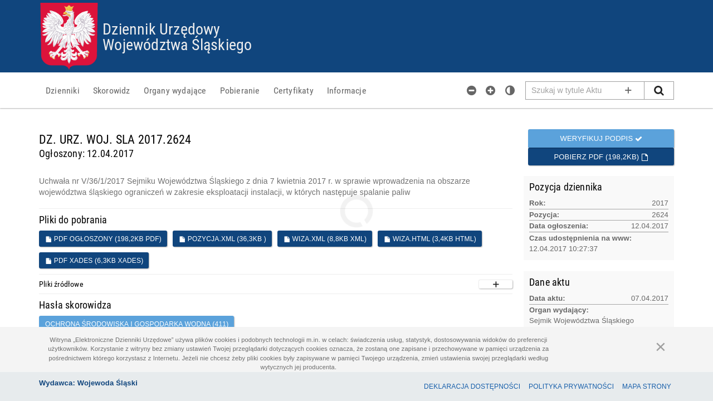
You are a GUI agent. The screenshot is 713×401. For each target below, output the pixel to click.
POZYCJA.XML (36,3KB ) (222, 239)
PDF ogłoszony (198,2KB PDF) (103, 239)
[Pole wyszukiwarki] (585, 90)
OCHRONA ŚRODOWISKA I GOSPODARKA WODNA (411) (136, 324)
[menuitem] (62, 90)
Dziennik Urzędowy (161, 28)
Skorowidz (111, 90)
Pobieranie (240, 90)
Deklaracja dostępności (472, 386)
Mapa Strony (646, 386)
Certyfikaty (294, 90)
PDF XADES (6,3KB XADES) (94, 261)
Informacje (347, 90)
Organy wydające (175, 90)
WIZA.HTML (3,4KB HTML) (430, 239)
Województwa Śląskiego (177, 44)
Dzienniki (63, 90)
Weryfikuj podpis (601, 138)
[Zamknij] (660, 346)
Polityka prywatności (571, 386)
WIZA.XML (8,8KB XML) (325, 239)
